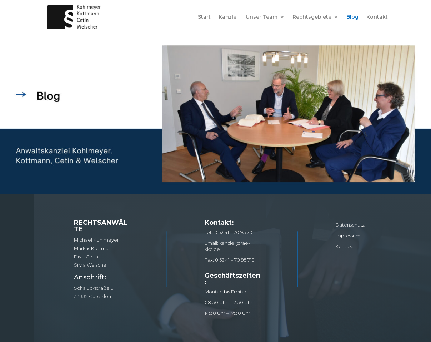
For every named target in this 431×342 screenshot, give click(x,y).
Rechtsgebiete (311, 17)
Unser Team (261, 17)
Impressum (347, 235)
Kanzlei (228, 17)
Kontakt (377, 17)
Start (204, 17)
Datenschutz (350, 224)
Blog (352, 17)
